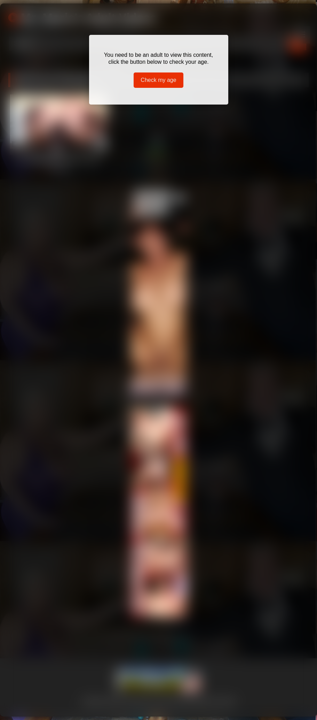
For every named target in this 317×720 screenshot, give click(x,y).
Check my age (158, 80)
